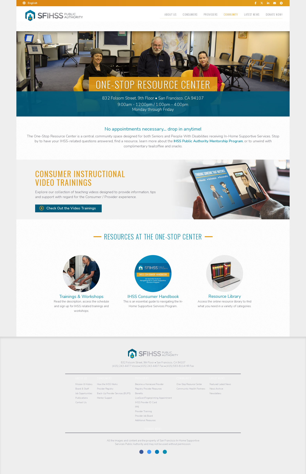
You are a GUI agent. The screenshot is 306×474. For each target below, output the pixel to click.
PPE (137, 407)
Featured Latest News (220, 384)
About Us (170, 14)
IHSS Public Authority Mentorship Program (208, 141)
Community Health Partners (190, 388)
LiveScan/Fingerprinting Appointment (153, 398)
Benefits (139, 393)
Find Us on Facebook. (141, 452)
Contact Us (80, 402)
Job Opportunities (83, 393)
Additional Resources (145, 420)
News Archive (216, 388)
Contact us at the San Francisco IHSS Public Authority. (165, 452)
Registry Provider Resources (148, 388)
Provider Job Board (144, 415)
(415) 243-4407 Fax (152, 366)
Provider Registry (105, 388)
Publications (81, 398)
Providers (211, 14)
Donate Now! (274, 14)
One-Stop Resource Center (189, 384)
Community (231, 14)
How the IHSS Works (107, 384)
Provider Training (143, 411)
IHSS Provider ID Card (146, 402)
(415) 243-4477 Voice (125, 366)
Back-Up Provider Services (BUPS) (114, 393)
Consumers (190, 14)
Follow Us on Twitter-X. (149, 452)
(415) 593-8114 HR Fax (180, 366)
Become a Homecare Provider (149, 384)
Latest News (251, 14)
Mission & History (84, 384)
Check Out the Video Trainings (67, 208)
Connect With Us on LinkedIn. (157, 452)
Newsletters (215, 393)
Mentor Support (104, 398)
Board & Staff (82, 388)
